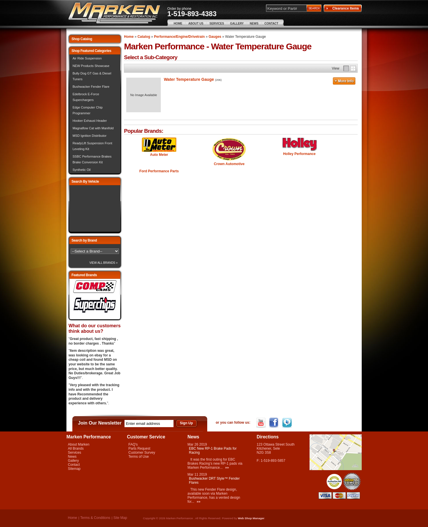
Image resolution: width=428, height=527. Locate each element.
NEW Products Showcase (91, 66)
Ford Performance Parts (159, 171)
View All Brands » (103, 262)
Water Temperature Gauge (189, 79)
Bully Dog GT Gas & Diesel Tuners (92, 76)
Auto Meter (159, 155)
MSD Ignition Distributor (90, 135)
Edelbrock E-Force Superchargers (86, 97)
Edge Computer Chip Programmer (88, 110)
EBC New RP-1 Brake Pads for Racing (213, 450)
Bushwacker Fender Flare (91, 86)
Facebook (274, 423)
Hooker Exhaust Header (90, 120)
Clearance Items (343, 8)
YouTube (261, 423)
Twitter (287, 423)
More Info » (344, 81)
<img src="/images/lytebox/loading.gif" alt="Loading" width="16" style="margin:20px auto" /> (94, 208)
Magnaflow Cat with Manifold (93, 128)
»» (227, 468)
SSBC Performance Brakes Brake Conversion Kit (92, 159)
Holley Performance (299, 154)
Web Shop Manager (251, 518)
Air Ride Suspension (87, 58)
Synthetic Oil (82, 169)
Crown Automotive (229, 164)
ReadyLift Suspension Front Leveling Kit (92, 146)
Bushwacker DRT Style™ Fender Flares (214, 480)
